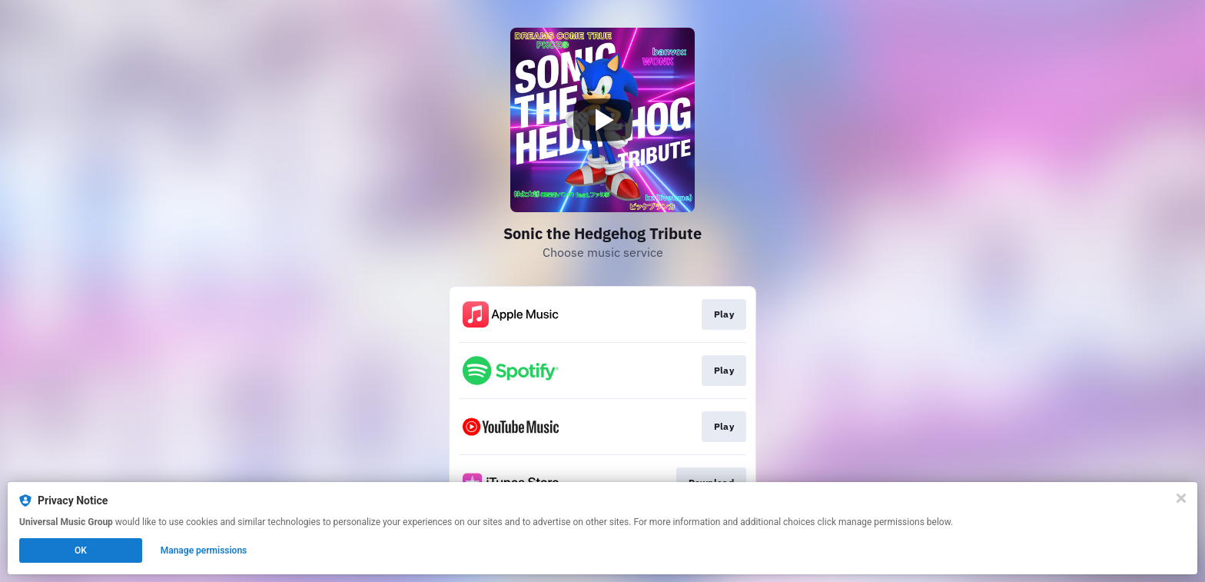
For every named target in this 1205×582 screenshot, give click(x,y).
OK (81, 550)
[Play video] (602, 119)
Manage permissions (204, 550)
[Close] (1181, 498)
